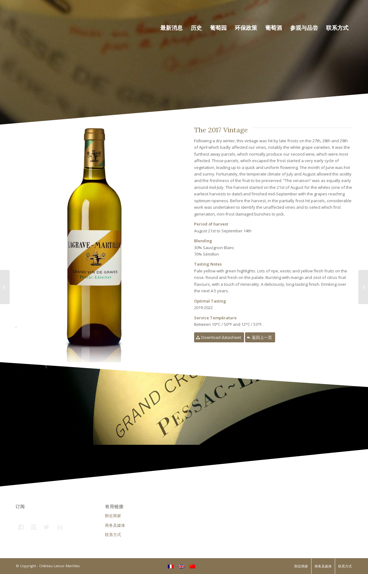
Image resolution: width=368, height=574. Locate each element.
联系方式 (113, 534)
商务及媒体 (115, 525)
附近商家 (113, 515)
